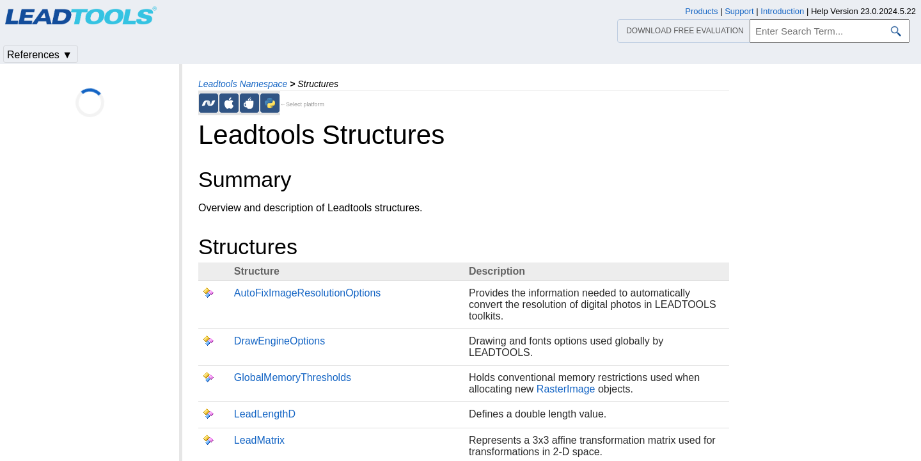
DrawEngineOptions (279, 341)
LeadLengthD (264, 413)
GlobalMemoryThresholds (292, 377)
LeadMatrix (259, 440)
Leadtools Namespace (242, 84)
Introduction (782, 11)
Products (701, 11)
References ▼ (39, 54)
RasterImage (566, 389)
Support (739, 11)
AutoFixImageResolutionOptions (307, 292)
